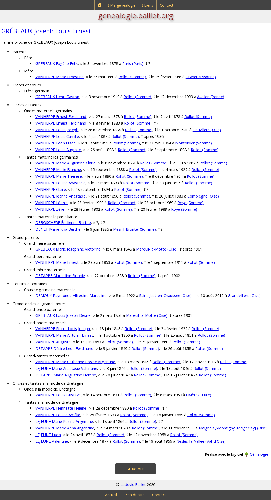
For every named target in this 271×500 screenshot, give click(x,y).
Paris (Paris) (132, 63)
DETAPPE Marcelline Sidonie (60, 275)
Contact (166, 5)
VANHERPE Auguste (53, 341)
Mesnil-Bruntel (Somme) (134, 229)
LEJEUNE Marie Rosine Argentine (64, 421)
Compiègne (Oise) (203, 196)
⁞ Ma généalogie (122, 5)
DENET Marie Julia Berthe (57, 229)
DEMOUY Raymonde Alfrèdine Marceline (70, 295)
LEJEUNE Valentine (51, 441)
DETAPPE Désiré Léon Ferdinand (64, 348)
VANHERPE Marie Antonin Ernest (64, 335)
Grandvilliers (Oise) (244, 295)
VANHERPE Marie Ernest (57, 262)
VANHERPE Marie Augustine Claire (65, 162)
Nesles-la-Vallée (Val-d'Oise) (201, 441)
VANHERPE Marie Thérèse (58, 176)
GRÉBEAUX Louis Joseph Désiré (63, 315)
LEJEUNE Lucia (48, 434)
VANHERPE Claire (50, 189)
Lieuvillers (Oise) (207, 129)
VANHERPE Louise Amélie (57, 414)
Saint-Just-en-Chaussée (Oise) (165, 295)
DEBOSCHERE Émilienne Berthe (63, 222)
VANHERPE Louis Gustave (58, 394)
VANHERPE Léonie (51, 202)
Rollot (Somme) (132, 76)
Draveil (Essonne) (201, 76)
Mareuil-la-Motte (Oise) (157, 249)
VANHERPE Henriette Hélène (60, 408)
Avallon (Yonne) (210, 96)
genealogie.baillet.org (135, 15)
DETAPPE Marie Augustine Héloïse (65, 375)
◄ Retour (135, 468)
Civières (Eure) (198, 394)
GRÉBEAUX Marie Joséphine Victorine (68, 249)
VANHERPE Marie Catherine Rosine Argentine (75, 361)
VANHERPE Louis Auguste (58, 149)
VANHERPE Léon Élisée (55, 143)
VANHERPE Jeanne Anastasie (60, 196)
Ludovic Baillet (133, 484)
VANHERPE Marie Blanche (58, 169)
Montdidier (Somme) (193, 143)
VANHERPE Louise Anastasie (60, 182)
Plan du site (134, 494)
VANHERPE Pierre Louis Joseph (62, 328)
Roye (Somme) (191, 202)
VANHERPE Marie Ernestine (59, 76)
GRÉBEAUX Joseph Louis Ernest (46, 31)
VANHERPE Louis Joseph (56, 129)
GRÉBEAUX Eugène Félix (56, 63)
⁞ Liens (147, 5)
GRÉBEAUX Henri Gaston (57, 96)
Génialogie (259, 454)
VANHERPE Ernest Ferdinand (60, 116)
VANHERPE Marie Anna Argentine (64, 428)
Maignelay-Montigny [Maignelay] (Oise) (233, 428)
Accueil (111, 494)
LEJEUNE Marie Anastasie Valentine (66, 368)
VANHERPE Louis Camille (57, 136)
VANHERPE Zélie (49, 209)
